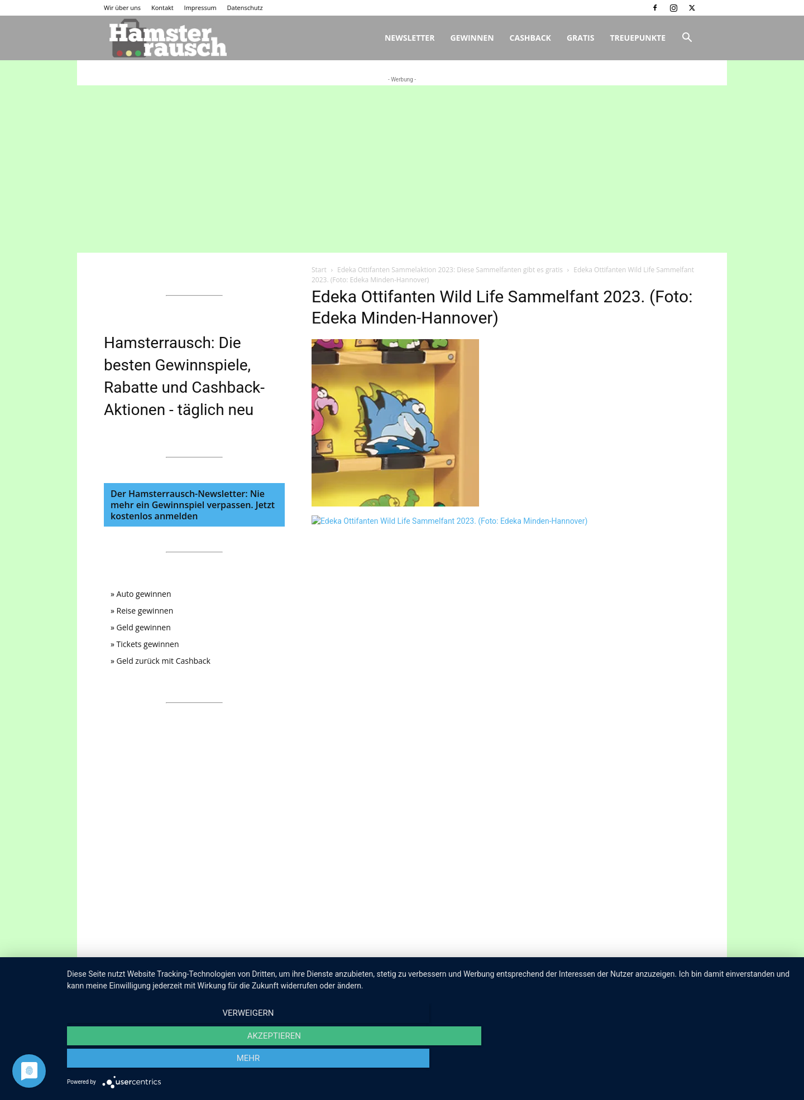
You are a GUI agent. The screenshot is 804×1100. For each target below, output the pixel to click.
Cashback (530, 37)
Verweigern (176, 1061)
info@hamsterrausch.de (365, 951)
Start (319, 269)
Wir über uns (122, 7)
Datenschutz (245, 7)
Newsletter (410, 37)
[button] (686, 38)
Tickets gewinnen (148, 644)
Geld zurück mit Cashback (163, 660)
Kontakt (162, 7)
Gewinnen (472, 37)
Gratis (581, 37)
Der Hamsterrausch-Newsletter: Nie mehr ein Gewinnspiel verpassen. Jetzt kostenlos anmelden (193, 505)
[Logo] (166, 38)
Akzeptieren (430, 1061)
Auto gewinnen (144, 593)
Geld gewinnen (144, 627)
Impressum (200, 7)
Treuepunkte (638, 37)
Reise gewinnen (145, 610)
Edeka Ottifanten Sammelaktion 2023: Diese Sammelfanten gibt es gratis (450, 269)
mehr (684, 1061)
